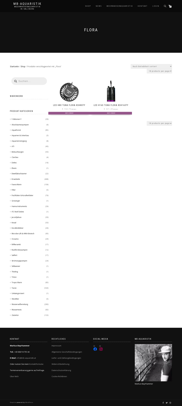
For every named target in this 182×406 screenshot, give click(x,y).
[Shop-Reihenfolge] (151, 66)
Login (156, 6)
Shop (88, 6)
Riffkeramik (16, 244)
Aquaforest (16, 130)
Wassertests (16, 309)
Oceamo (15, 239)
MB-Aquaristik (27, 4)
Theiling (15, 271)
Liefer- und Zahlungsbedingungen (66, 358)
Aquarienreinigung (19, 141)
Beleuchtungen (18, 152)
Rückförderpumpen (19, 250)
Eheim (14, 168)
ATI (13, 146)
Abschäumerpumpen (20, 124)
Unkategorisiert (18, 293)
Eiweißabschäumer (19, 173)
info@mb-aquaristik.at (26, 358)
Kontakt (143, 6)
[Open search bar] (165, 5)
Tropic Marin (17, 282)
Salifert (14, 255)
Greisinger (16, 201)
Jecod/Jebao (16, 217)
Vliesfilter (15, 299)
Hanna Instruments (19, 206)
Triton (14, 277)
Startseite (14, 66)
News (99, 6)
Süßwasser (16, 266)
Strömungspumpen (19, 261)
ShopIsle (13, 402)
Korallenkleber (17, 228)
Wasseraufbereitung (20, 304)
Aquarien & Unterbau (20, 135)
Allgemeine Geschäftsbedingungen (67, 352)
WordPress (29, 402)
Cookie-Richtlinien (59, 376)
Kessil (14, 222)
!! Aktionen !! (16, 119)
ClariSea (15, 157)
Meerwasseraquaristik (120, 6)
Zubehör (15, 315)
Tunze (14, 288)
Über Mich (14, 376)
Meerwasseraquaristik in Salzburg (27, 8)
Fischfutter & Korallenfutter (22, 195)
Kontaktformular (36, 364)
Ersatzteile (16, 179)
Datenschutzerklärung (61, 370)
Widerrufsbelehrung (60, 364)
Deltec (14, 162)
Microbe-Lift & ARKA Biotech (23, 233)
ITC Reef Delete (18, 212)
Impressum (56, 345)
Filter (14, 190)
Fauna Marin (16, 184)
